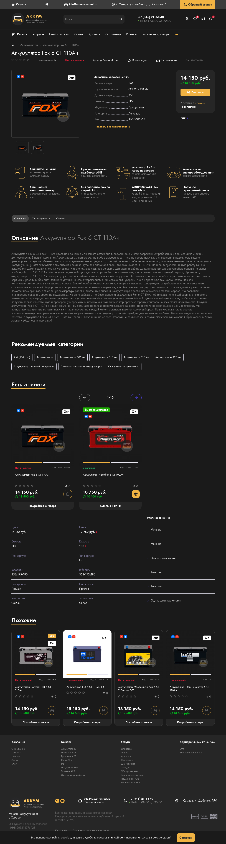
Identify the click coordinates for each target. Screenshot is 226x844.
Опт (182, 750)
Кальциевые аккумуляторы (130, 367)
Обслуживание (129, 772)
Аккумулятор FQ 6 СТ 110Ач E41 (87, 688)
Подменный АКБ (130, 780)
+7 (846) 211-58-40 (151, 17)
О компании (18, 750)
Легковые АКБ (69, 753)
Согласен (185, 838)
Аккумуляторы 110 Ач (108, 357)
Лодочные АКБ (69, 768)
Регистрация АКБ (130, 783)
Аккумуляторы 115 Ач (141, 357)
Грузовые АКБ (68, 757)
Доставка (126, 757)
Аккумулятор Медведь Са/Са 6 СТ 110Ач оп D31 (137, 689)
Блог (14, 765)
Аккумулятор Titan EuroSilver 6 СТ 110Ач (188, 689)
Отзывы (63, 218)
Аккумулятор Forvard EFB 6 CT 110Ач (34, 689)
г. (200, 103)
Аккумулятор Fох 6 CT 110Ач (33, 475)
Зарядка (125, 768)
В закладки (137, 60)
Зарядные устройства (73, 776)
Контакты (16, 753)
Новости (16, 757)
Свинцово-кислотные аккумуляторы (85, 367)
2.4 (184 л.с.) (22, 357)
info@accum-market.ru (83, 4)
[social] (57, 802)
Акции (14, 761)
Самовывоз (127, 761)
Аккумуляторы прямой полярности (35, 367)
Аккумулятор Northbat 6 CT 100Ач (104, 475)
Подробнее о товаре (36, 723)
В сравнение (166, 60)
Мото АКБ (66, 761)
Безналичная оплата (132, 776)
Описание (20, 218)
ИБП (63, 765)
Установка (126, 750)
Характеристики (42, 218)
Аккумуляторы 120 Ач (175, 357)
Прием (124, 753)
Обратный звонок (197, 4)
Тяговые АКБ (68, 772)
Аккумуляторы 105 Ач (74, 357)
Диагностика (128, 765)
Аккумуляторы (29, 45)
